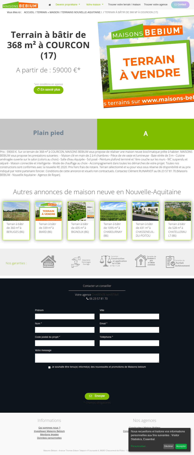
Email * (103, 323)
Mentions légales (49, 434)
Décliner (168, 446)
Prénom (39, 310)
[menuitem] (50, 4)
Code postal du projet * (47, 337)
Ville (102, 310)
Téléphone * (106, 337)
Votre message (43, 350)
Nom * (38, 323)
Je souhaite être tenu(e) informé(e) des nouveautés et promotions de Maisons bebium (99, 367)
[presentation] (97, 378)
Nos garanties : (16, 263)
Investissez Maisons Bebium (49, 431)
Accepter (181, 446)
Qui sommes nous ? (49, 428)
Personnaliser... (139, 446)
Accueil (29, 12)
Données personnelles (49, 438)
